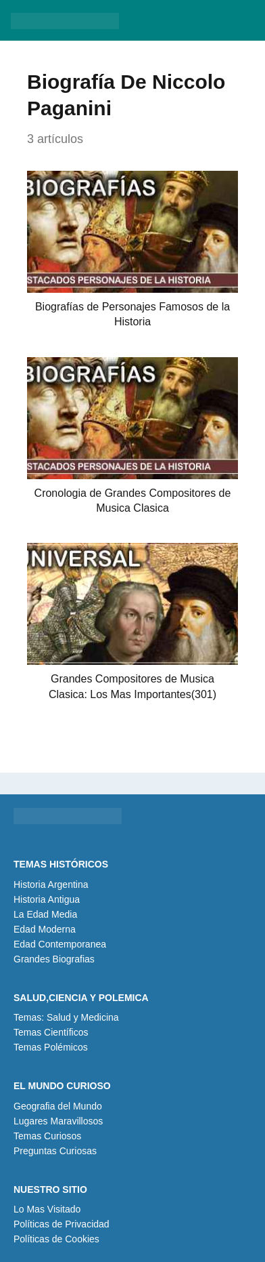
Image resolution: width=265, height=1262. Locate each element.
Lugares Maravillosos (58, 1121)
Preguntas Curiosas (55, 1150)
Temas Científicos (51, 1032)
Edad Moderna (45, 929)
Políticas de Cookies (56, 1239)
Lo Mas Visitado (47, 1209)
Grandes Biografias (54, 959)
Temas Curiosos (47, 1136)
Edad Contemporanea (60, 944)
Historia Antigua (47, 899)
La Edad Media (45, 914)
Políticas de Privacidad (62, 1224)
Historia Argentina (51, 884)
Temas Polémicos (51, 1047)
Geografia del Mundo (58, 1106)
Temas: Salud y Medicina (66, 1017)
